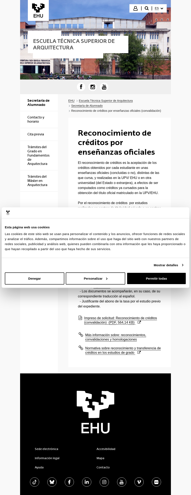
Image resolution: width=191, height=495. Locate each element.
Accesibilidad (106, 449)
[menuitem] (159, 8)
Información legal (47, 458)
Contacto (103, 467)
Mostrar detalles (166, 265)
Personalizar (95, 278)
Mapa (100, 458)
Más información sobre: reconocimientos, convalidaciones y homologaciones (115, 337)
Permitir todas (156, 278)
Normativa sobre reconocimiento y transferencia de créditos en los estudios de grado (123, 350)
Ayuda (39, 467)
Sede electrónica (46, 449)
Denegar (34, 278)
